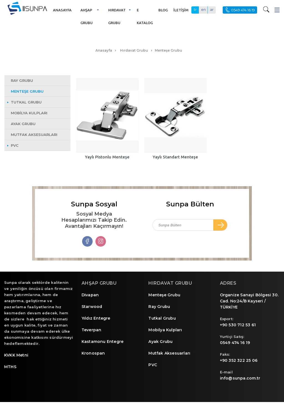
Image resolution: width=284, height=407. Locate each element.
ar (212, 9)
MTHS (10, 366)
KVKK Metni (16, 355)
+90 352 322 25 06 (238, 360)
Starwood (92, 306)
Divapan (90, 294)
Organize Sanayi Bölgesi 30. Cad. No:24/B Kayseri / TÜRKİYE (249, 301)
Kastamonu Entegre (102, 341)
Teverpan (92, 329)
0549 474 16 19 (235, 342)
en (203, 9)
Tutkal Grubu (162, 318)
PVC (152, 364)
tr (195, 9)
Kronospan (93, 353)
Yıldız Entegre (96, 318)
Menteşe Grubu (164, 294)
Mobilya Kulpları (165, 329)
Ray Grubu (159, 306)
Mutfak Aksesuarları (169, 353)
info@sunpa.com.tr (240, 378)
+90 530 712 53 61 (238, 324)
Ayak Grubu (160, 341)
